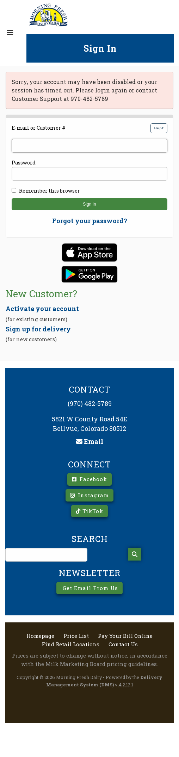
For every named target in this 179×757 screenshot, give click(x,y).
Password (24, 162)
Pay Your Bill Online (125, 636)
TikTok (89, 511)
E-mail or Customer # (39, 127)
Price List (76, 636)
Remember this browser (49, 190)
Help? (159, 128)
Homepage (40, 636)
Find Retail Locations (70, 644)
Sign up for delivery (38, 329)
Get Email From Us (89, 587)
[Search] (134, 554)
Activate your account (42, 308)
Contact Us (123, 644)
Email (89, 441)
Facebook (89, 479)
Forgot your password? (89, 220)
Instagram (89, 495)
